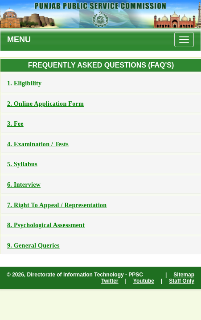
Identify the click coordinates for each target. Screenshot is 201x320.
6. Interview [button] (24, 184)
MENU (19, 39)
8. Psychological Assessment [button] (46, 225)
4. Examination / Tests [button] (38, 144)
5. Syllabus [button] (22, 164)
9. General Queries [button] (33, 245)
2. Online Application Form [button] (45, 103)
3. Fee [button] (15, 123)
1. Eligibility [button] (24, 83)
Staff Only (181, 281)
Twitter (109, 281)
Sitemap (183, 275)
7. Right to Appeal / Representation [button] (57, 205)
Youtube (143, 281)
